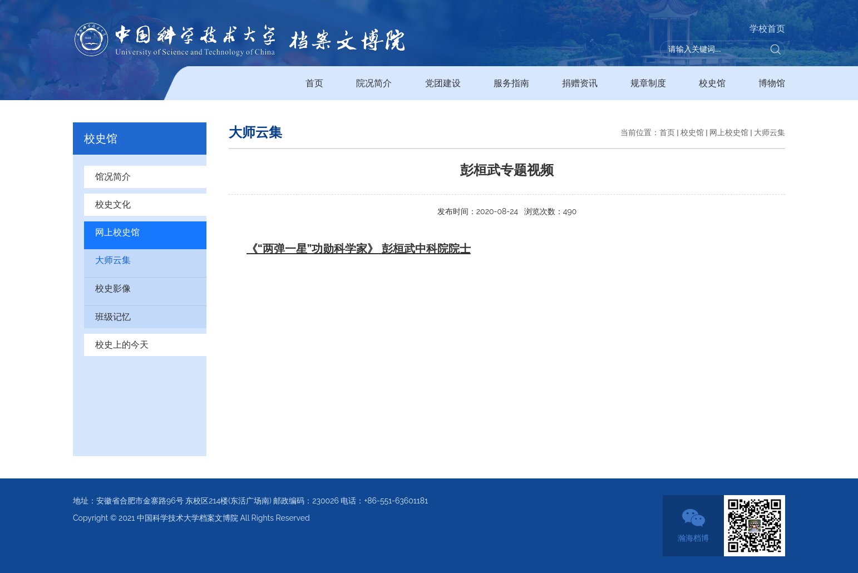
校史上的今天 (122, 344)
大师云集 (113, 260)
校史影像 (113, 288)
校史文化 (113, 204)
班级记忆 (113, 317)
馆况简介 (113, 176)
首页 (314, 83)
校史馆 (712, 83)
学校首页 (767, 28)
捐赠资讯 (580, 83)
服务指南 (511, 83)
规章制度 (648, 83)
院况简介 (374, 83)
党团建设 (443, 83)
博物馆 (771, 83)
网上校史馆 (117, 232)
